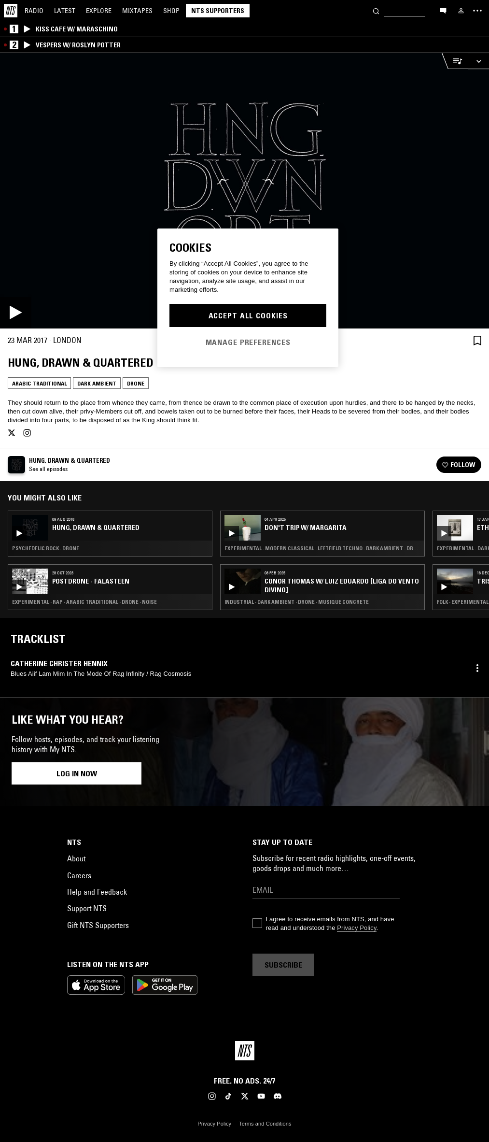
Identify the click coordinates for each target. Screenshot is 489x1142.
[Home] (10, 10)
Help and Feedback (97, 892)
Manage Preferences (248, 342)
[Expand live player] (478, 61)
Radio (34, 10)
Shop (171, 10)
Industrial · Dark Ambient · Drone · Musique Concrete (296, 602)
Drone (135, 383)
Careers (79, 875)
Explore (99, 10)
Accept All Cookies (248, 315)
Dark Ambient (96, 383)
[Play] (244, 190)
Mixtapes (137, 10)
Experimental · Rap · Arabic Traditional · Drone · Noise (84, 602)
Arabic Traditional (39, 383)
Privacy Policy (356, 927)
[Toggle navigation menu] (477, 10)
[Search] (376, 10)
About (76, 858)
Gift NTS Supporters (98, 925)
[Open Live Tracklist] (455, 61)
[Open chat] (443, 10)
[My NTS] (461, 10)
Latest (64, 10)
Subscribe (283, 965)
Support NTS (87, 908)
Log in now (76, 773)
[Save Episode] (477, 340)
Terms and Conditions (265, 1124)
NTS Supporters (217, 10)
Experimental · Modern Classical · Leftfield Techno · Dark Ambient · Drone (322, 548)
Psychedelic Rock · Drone (45, 548)
